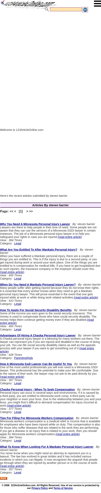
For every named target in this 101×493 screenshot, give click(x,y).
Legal (17, 243)
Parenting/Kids (23, 358)
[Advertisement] (50, 43)
